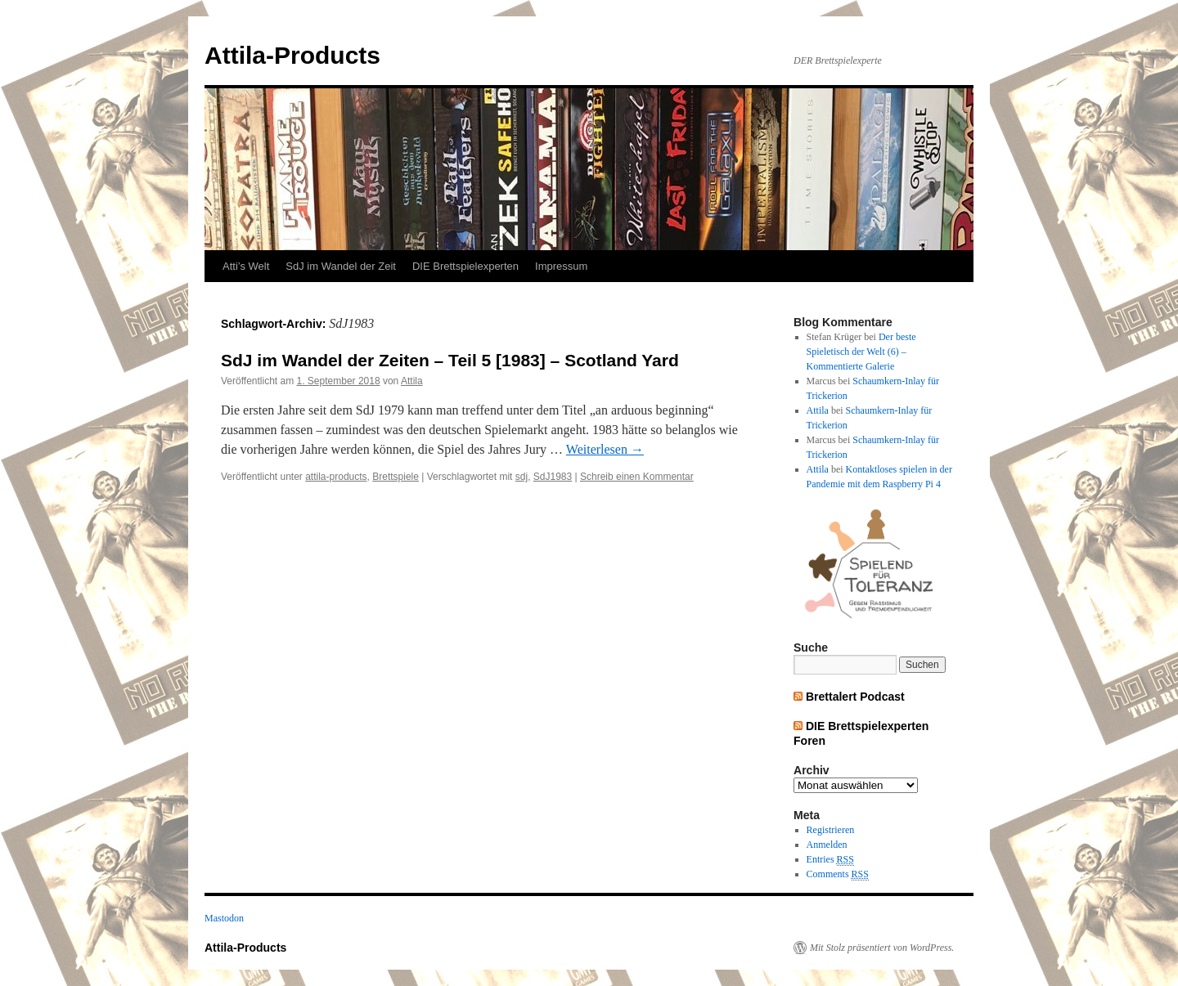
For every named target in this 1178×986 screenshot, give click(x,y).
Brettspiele (395, 476)
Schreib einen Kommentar (637, 476)
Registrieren (831, 830)
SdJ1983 (552, 476)
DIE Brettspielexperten (465, 266)
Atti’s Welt (246, 266)
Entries (830, 860)
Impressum (561, 266)
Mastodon (224, 918)
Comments (838, 874)
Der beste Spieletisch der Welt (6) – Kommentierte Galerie (861, 351)
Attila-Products (292, 55)
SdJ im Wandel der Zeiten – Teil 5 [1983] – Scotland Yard (450, 360)
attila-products (335, 476)
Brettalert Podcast (855, 696)
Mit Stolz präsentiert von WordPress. (882, 947)
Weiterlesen (605, 449)
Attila (412, 381)
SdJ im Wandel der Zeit (341, 266)
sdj (521, 476)
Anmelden (827, 844)
